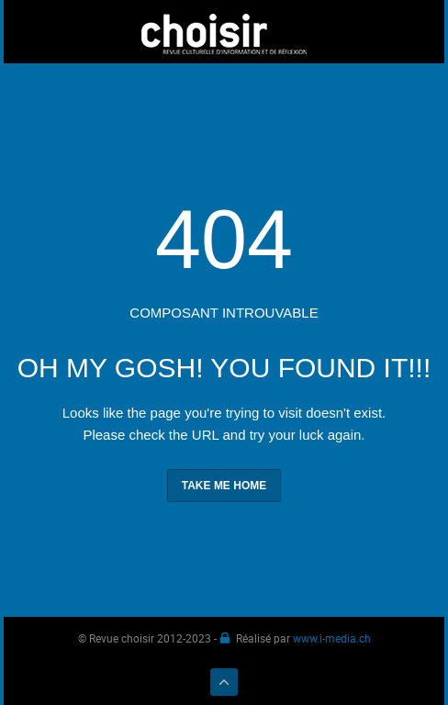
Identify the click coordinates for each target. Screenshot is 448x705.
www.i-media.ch (332, 638)
